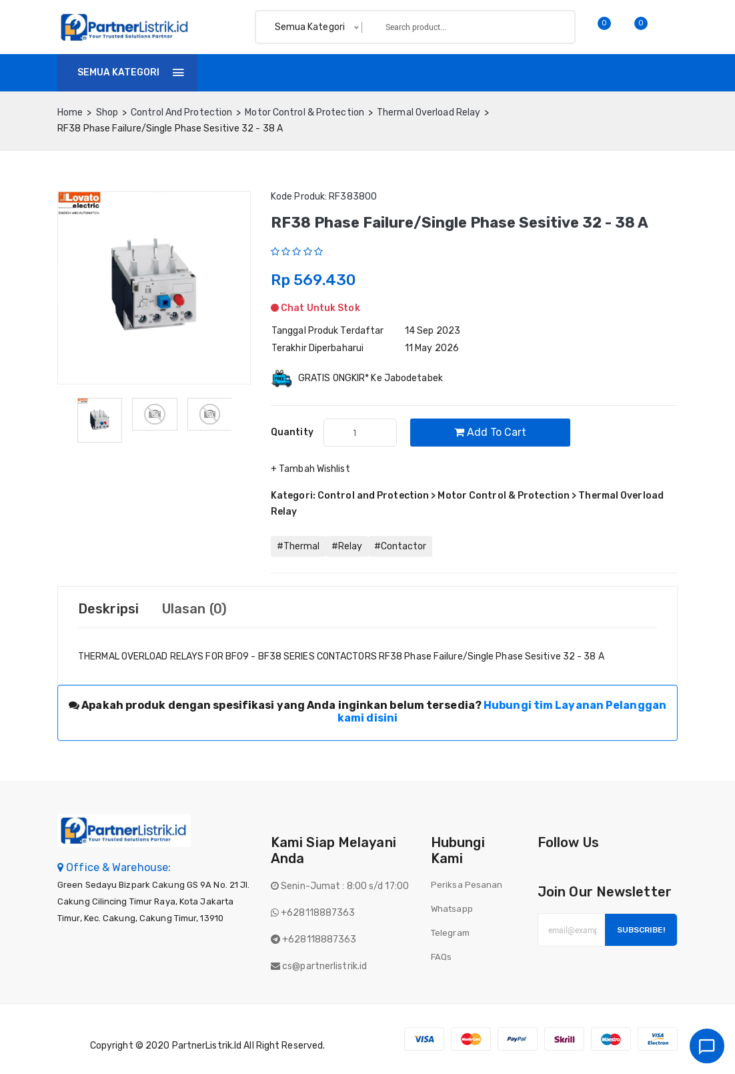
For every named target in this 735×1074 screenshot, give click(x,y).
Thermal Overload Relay (428, 112)
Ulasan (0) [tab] (194, 609)
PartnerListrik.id (207, 1045)
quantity (292, 432)
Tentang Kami (418, 72)
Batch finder (512, 72)
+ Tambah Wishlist (310, 469)
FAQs (441, 957)
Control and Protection (181, 112)
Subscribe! (641, 929)
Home (230, 72)
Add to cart (490, 432)
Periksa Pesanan (467, 885)
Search (542, 27)
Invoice (337, 72)
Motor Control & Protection (304, 112)
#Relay (346, 546)
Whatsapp (452, 909)
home (70, 112)
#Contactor (400, 546)
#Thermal (298, 546)
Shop (281, 72)
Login (661, 72)
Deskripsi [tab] (108, 609)
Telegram (450, 933)
